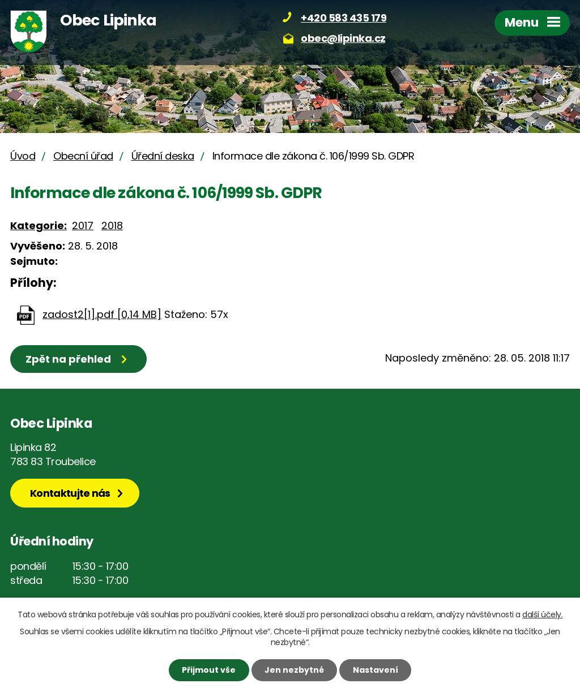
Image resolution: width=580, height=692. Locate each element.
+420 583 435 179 (343, 18)
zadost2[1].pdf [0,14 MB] (101, 314)
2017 (82, 225)
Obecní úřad (83, 156)
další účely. (542, 614)
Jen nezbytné (294, 670)
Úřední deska (162, 156)
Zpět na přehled (68, 359)
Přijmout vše (209, 670)
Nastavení (375, 670)
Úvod (22, 156)
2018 (112, 225)
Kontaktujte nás (70, 493)
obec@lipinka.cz (343, 38)
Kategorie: (38, 225)
